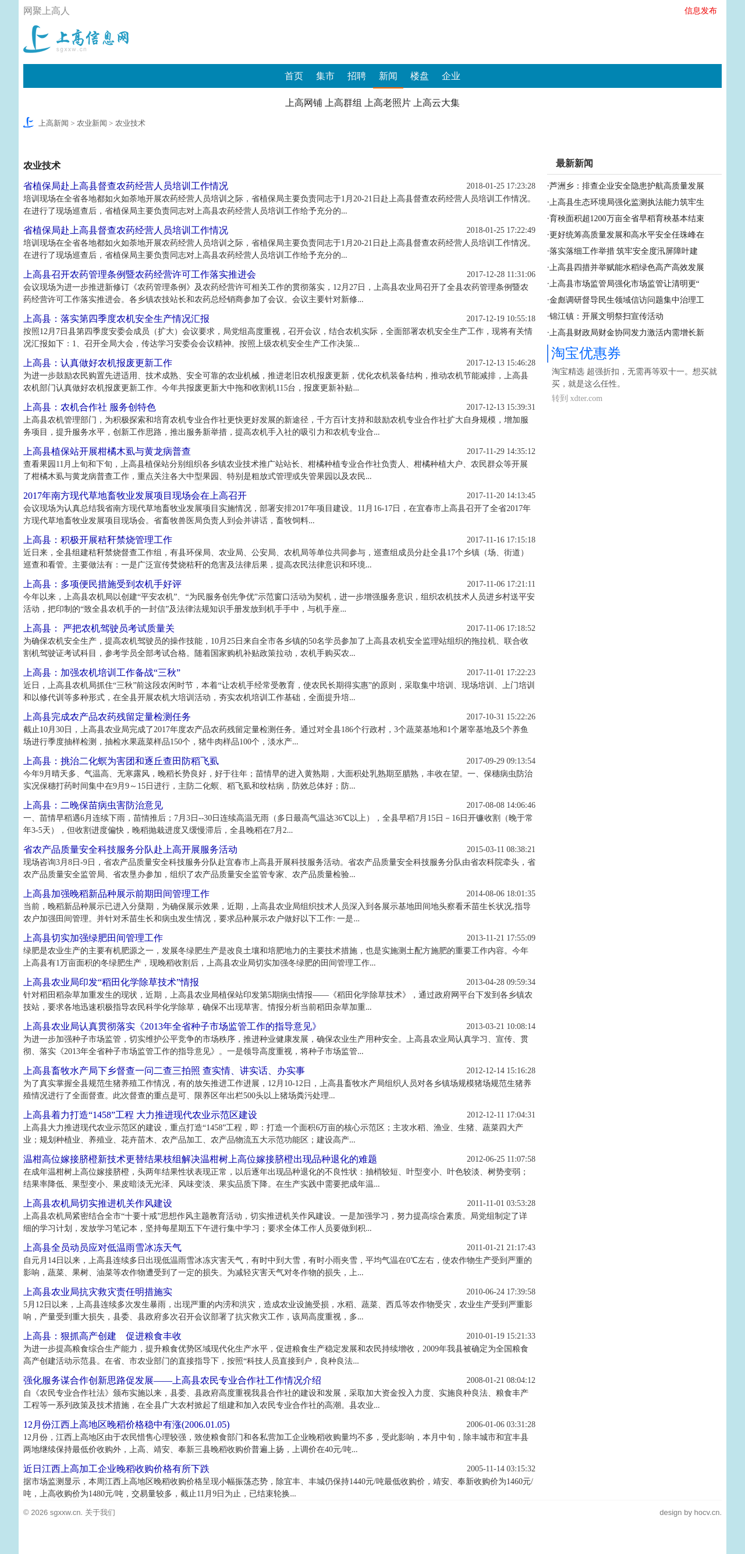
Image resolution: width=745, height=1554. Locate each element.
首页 (294, 76)
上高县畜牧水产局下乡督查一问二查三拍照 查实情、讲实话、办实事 (164, 1071)
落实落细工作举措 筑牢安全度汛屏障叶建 (623, 251)
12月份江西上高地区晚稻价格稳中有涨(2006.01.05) (126, 1424)
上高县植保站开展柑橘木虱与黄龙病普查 (107, 451)
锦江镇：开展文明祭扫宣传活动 (606, 316)
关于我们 (100, 1512)
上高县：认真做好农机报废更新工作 (97, 363)
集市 (325, 76)
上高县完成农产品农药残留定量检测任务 (107, 717)
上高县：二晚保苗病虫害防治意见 (93, 805)
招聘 (356, 76)
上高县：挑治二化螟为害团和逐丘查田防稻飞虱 (121, 761)
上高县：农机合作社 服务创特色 (89, 407)
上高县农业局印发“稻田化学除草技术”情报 (111, 982)
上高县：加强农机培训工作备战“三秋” (101, 672)
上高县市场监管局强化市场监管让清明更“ (624, 283)
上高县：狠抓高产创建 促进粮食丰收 (102, 1336)
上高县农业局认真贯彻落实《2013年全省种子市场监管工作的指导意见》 (172, 1026)
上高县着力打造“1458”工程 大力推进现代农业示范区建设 (140, 1115)
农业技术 (130, 123)
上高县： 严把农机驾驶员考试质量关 (99, 628)
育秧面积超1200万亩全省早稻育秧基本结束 (626, 218)
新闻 (388, 76)
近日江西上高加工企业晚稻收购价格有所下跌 (116, 1469)
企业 (451, 76)
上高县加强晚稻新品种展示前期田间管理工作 (116, 894)
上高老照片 (387, 103)
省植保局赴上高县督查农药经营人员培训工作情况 (125, 186)
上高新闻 (53, 123)
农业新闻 (92, 123)
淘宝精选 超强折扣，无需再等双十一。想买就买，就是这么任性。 (634, 377)
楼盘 (419, 76)
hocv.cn (707, 1512)
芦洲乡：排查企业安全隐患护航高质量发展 (626, 186)
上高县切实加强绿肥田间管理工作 (93, 938)
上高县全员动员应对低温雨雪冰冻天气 (102, 1248)
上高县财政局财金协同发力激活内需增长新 (626, 332)
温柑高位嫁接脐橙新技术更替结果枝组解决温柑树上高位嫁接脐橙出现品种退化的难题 (200, 1159)
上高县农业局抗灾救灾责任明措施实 (97, 1292)
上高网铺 (303, 103)
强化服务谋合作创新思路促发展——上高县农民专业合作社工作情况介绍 (172, 1380)
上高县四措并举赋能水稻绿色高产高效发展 (626, 267)
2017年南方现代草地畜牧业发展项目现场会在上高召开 (135, 496)
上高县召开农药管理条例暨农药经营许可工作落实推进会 (139, 274)
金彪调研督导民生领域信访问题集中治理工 (626, 300)
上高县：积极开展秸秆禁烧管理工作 (97, 540)
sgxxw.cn (65, 1512)
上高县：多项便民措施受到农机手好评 (102, 584)
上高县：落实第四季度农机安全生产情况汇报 (116, 319)
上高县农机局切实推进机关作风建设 (97, 1203)
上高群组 (343, 103)
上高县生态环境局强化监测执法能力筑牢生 (626, 202)
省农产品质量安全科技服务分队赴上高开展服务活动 (130, 849)
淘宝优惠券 (586, 353)
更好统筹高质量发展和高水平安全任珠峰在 (626, 234)
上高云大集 (436, 103)
